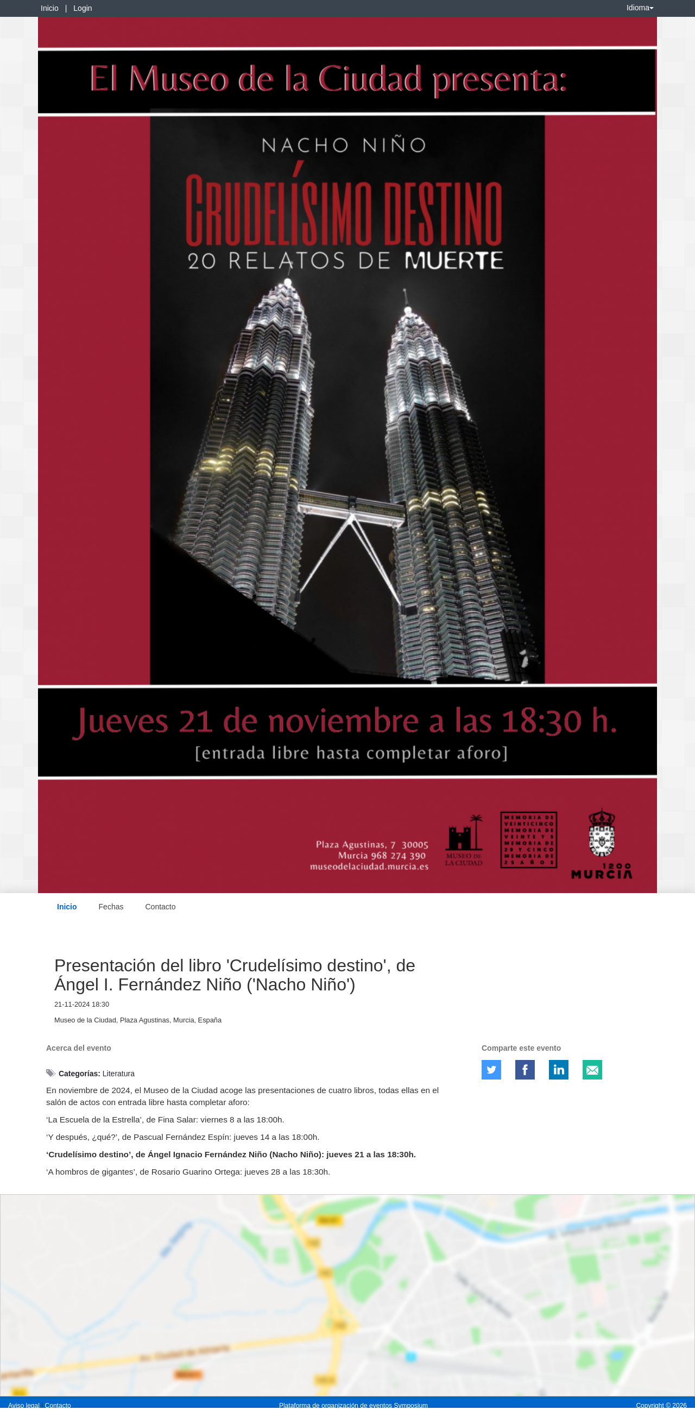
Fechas (111, 906)
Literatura (119, 1073)
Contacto (160, 906)
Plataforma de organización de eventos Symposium (353, 1405)
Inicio (50, 8)
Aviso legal (24, 1405)
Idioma (640, 7)
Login (82, 8)
